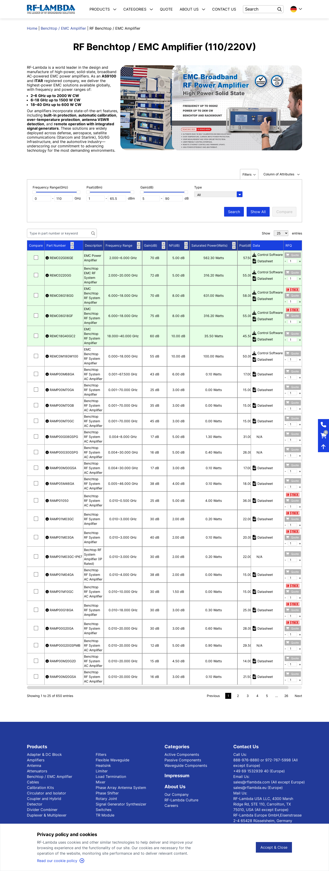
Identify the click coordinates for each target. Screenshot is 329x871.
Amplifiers (35, 760)
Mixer (100, 782)
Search (234, 211)
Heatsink (103, 765)
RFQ (289, 245)
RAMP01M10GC (59, 592)
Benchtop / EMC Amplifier (63, 28)
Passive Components (182, 760)
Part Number (60, 245)
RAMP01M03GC (60, 519)
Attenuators (37, 771)
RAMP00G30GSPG (62, 452)
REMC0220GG (58, 275)
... (276, 696)
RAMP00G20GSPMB (63, 645)
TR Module (105, 815)
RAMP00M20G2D (61, 661)
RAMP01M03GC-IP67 (64, 557)
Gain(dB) (154, 245)
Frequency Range (123, 245)
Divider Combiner (42, 809)
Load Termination (111, 776)
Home (32, 28)
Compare (284, 211)
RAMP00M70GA (60, 390)
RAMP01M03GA (60, 537)
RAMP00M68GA (60, 374)
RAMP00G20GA (59, 628)
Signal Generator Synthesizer (121, 804)
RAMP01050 (57, 501)
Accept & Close (273, 847)
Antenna (34, 765)
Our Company (176, 794)
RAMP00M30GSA (61, 468)
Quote (292, 255)
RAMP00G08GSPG (62, 437)
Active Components (181, 754)
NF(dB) (178, 245)
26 (286, 696)
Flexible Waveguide (112, 760)
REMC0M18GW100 (62, 356)
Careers (171, 805)
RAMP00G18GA (59, 610)
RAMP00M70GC (60, 421)
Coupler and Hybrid (44, 798)
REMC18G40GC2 (60, 336)
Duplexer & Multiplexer (46, 815)
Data (256, 245)
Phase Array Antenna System (121, 787)
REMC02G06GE (59, 258)
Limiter (102, 771)
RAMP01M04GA (60, 575)
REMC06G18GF (59, 316)
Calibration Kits (40, 787)
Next (298, 696)
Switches (103, 809)
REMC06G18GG (59, 295)
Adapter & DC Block (44, 754)
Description (93, 245)
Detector (34, 804)
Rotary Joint (106, 798)
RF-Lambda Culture (181, 800)
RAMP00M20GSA (61, 677)
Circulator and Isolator (46, 793)
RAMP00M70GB (60, 405)
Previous (213, 696)
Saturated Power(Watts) (213, 245)
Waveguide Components (185, 765)
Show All (258, 211)
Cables (33, 782)
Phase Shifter (107, 793)
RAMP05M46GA (60, 483)
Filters (101, 754)
